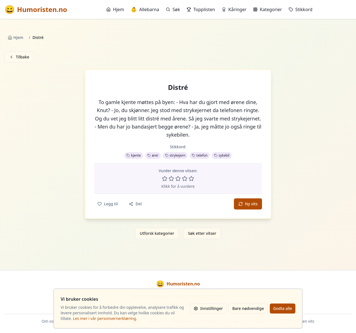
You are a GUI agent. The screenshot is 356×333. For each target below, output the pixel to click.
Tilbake (19, 57)
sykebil (221, 155)
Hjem (115, 9)
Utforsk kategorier (157, 233)
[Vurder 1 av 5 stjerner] (165, 178)
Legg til (107, 203)
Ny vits (248, 203)
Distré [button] (178, 87)
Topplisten (201, 9)
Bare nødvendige (248, 308)
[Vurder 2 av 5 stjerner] (171, 178)
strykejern (175, 155)
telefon (199, 155)
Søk (173, 9)
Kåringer (234, 9)
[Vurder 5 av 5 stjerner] (191, 178)
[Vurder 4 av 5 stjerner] (185, 178)
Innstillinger (208, 308)
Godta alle (282, 308)
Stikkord (301, 9)
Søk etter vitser (202, 233)
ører (153, 155)
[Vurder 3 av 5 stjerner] (178, 178)
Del (135, 203)
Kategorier (267, 9)
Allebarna (145, 9)
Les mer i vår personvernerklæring (104, 318)
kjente (134, 155)
